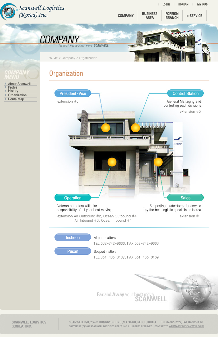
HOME (53, 57)
